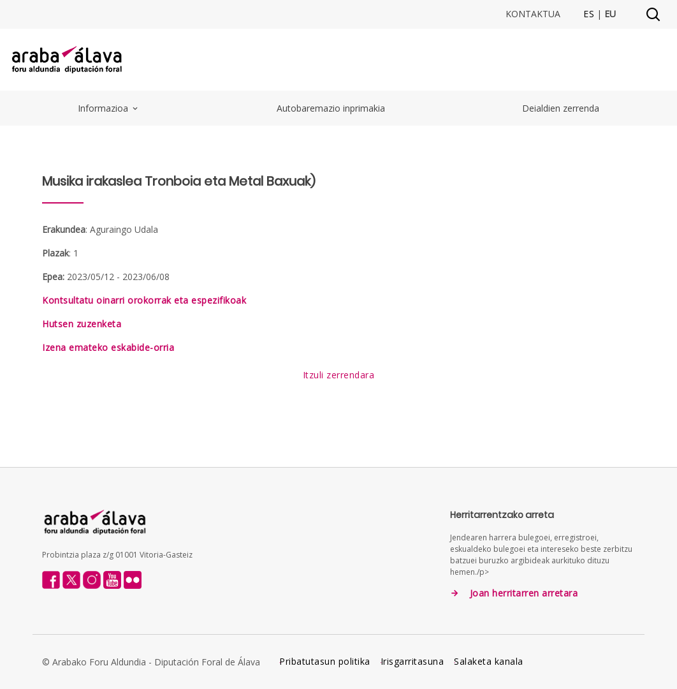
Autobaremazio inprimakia (331, 108)
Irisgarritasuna (412, 661)
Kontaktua (533, 14)
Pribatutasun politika (324, 661)
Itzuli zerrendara (339, 375)
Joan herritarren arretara (524, 593)
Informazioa (109, 108)
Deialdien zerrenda (560, 108)
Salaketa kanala (488, 661)
